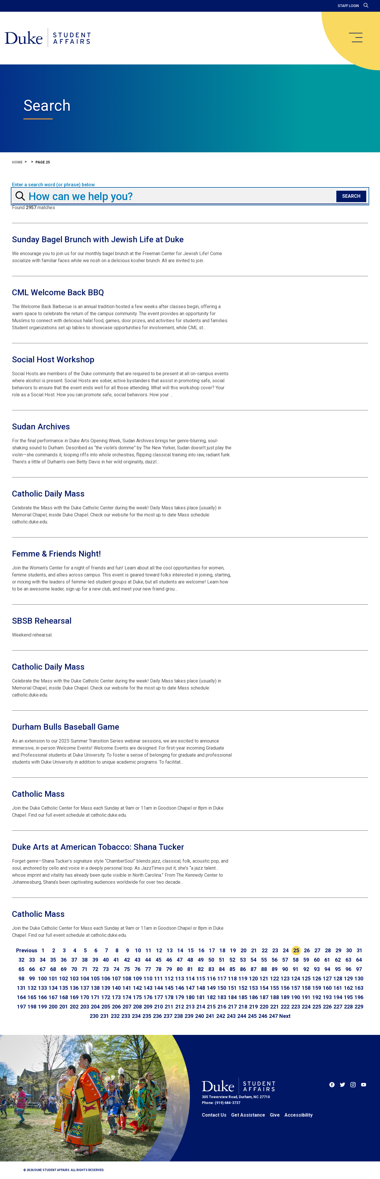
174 (126, 997)
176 (148, 997)
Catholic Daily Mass (48, 494)
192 (316, 997)
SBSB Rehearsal (41, 621)
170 (84, 997)
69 (64, 969)
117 (221, 978)
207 (126, 1007)
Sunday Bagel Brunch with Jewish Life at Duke (98, 239)
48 (190, 960)
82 (201, 969)
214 (200, 1007)
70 (74, 969)
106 (105, 978)
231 (104, 1016)
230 (94, 1016)
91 (296, 969)
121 (264, 978)
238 (178, 1016)
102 (63, 978)
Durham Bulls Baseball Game (65, 727)
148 (200, 988)
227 (337, 1007)
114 (190, 978)
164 (21, 997)
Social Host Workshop (53, 359)
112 (169, 978)
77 (148, 969)
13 (170, 950)
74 (116, 969)
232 (115, 1016)
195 (348, 997)
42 (127, 960)
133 (42, 988)
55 (264, 960)
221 (274, 1007)
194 (337, 997)
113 (179, 978)
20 (243, 950)
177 (158, 997)
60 (317, 960)
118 (232, 978)
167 (53, 997)
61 (327, 960)
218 (242, 1007)
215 (211, 1007)
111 (158, 978)
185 (242, 997)
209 (148, 1007)
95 (338, 969)
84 (222, 969)
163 (359, 988)
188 (274, 997)
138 (95, 988)
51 (222, 960)
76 (137, 969)
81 (190, 969)
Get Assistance (248, 1115)
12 (159, 950)
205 (105, 1007)
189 (285, 997)
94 (327, 969)
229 (359, 1007)
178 (169, 997)
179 (179, 997)
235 (146, 1016)
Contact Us (214, 1115)
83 (211, 969)
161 (337, 988)
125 (306, 978)
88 (264, 969)
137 (84, 988)
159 (316, 988)
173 (116, 997)
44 (148, 960)
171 (95, 997)
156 (285, 988)
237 (167, 1016)
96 (348, 969)
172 (105, 997)
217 (232, 1007)
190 (295, 997)
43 (137, 960)
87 (253, 969)
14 (180, 950)
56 (274, 960)
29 (338, 950)
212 (179, 1007)
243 (231, 1016)
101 (53, 978)
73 (106, 969)
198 (32, 1007)
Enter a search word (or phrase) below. (54, 184)
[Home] (47, 38)
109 (137, 978)
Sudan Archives (41, 426)
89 (274, 969)
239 (189, 1016)
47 (180, 960)
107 (116, 978)
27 (317, 950)
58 (296, 960)
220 (264, 1007)
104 (84, 978)
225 (316, 1007)
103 (74, 978)
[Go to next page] (285, 1016)
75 (127, 969)
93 (317, 969)
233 (125, 1016)
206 (116, 1007)
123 (285, 978)
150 (221, 988)
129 (348, 978)
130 (359, 978)
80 (180, 969)
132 (32, 988)
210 (158, 1007)
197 (21, 1007)
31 (359, 950)
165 (32, 997)
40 (106, 960)
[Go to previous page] (26, 950)
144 (158, 988)
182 (211, 997)
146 (179, 988)
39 (95, 960)
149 (211, 988)
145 (169, 988)
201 (63, 1007)
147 (190, 988)
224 (306, 1007)
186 (253, 997)
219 (253, 1007)
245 (252, 1016)
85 (232, 969)
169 (74, 997)
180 (190, 997)
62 (338, 960)
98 (21, 978)
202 (74, 1007)
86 (243, 969)
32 (21, 960)
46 (169, 960)
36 (64, 960)
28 (328, 950)
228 (348, 1007)
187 (264, 997)
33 (32, 960)
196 (359, 997)
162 (348, 988)
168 (63, 997)
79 (169, 969)
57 (285, 960)
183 (221, 997)
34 (42, 960)
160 (327, 988)
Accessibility (298, 1115)
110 (148, 978)
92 (306, 969)
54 (253, 960)
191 (306, 997)
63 (348, 960)
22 (264, 950)
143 (148, 988)
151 (232, 988)
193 (327, 997)
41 (116, 960)
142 (137, 988)
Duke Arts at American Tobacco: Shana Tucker (98, 847)
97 (359, 969)
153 (253, 988)
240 (199, 1016)
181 (200, 997)
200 (53, 1007)
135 (63, 988)
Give (275, 1115)
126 (316, 978)
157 (295, 988)
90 (285, 969)
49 (201, 960)
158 (306, 988)
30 (349, 950)
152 (242, 988)
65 (21, 969)
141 (126, 988)
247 (273, 1016)
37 (74, 960)
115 (200, 978)
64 (359, 960)
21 (254, 950)
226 (327, 1007)
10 (138, 950)
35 (53, 960)
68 (53, 969)
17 (212, 950)
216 (221, 1007)
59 (306, 960)
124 (295, 978)
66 (32, 969)
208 (137, 1007)
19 (233, 950)
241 (210, 1016)
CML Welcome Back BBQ (58, 292)
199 (42, 1007)
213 (190, 1007)
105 (95, 978)
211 (169, 1007)
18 (222, 950)
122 (274, 978)
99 (32, 978)
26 (307, 950)
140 (116, 988)
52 (232, 960)
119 (242, 978)
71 (85, 969)
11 (148, 950)
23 (275, 950)
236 (157, 1016)
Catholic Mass (38, 794)
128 (337, 978)
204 (95, 1007)
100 (42, 978)
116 (211, 978)
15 (191, 950)
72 (95, 969)
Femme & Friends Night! (56, 554)
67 (42, 969)
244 (241, 1016)
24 (286, 950)
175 (137, 997)
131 (21, 988)
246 (262, 1016)
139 (105, 988)
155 (274, 988)
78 (158, 969)
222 (285, 1007)
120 (253, 978)
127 (327, 978)
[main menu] (355, 37)
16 (201, 950)
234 (136, 1016)
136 (74, 988)
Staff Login (348, 6)
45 (158, 960)
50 (211, 960)
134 (53, 988)
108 (126, 978)
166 (42, 997)
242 (220, 1016)
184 (232, 997)
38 (85, 960)
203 (84, 1007)
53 (243, 960)
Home (17, 162)
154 (264, 988)
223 (295, 1007)
